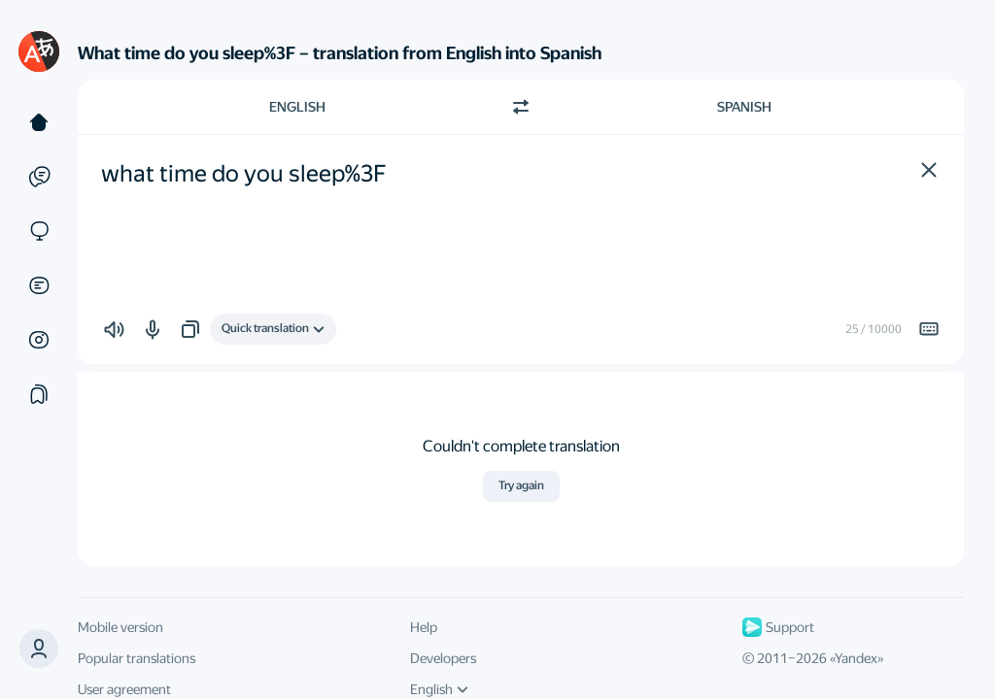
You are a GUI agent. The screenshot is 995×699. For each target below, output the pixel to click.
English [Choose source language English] (297, 107)
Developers (443, 658)
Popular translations (136, 658)
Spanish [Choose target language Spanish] (744, 107)
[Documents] (38, 285)
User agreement (124, 689)
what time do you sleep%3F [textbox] (244, 173)
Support (778, 627)
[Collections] (38, 394)
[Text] (38, 122)
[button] (928, 169)
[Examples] (38, 176)
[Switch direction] (520, 106)
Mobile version (120, 627)
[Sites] (38, 231)
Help (423, 627)
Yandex (856, 658)
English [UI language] (439, 689)
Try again (521, 485)
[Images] (38, 339)
